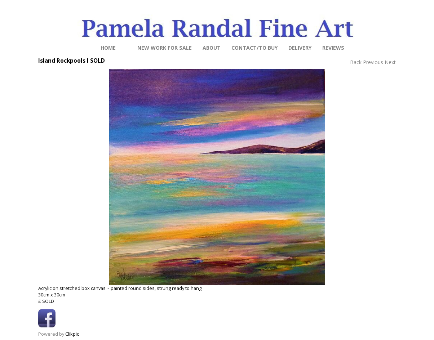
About (212, 47)
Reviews (333, 47)
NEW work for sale (164, 47)
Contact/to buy (254, 47)
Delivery (299, 47)
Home (108, 47)
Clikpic (72, 334)
